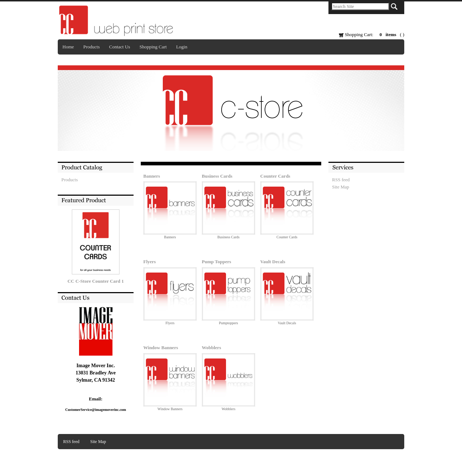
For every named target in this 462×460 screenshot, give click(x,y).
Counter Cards (275, 176)
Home (68, 46)
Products (91, 46)
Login (181, 46)
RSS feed (341, 179)
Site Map (340, 187)
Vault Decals (272, 261)
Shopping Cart (152, 46)
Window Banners (160, 347)
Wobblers (211, 347)
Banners (151, 176)
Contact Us (119, 46)
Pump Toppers (216, 261)
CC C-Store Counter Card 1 (95, 281)
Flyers (149, 261)
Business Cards (217, 176)
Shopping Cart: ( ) (371, 34)
